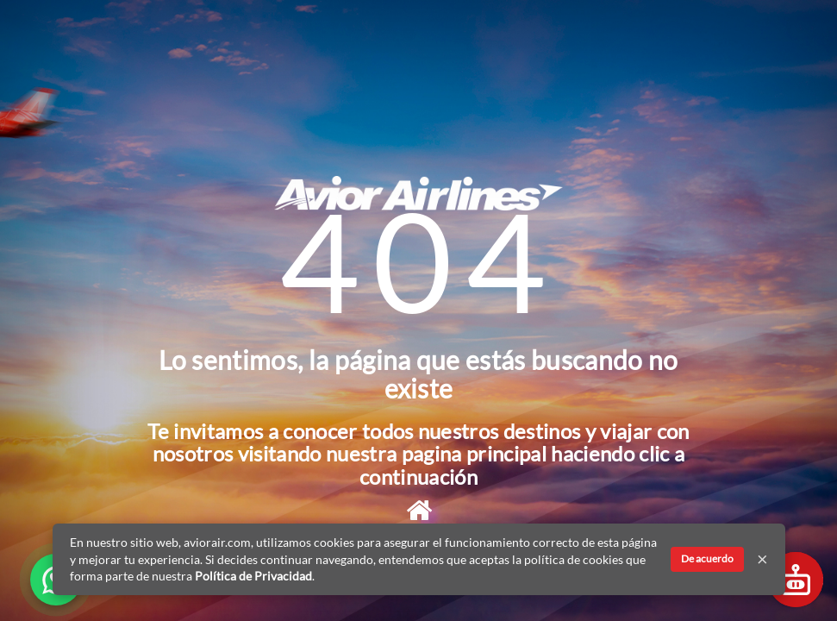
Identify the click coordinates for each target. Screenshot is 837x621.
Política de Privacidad (253, 575)
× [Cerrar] (762, 558)
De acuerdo (707, 558)
